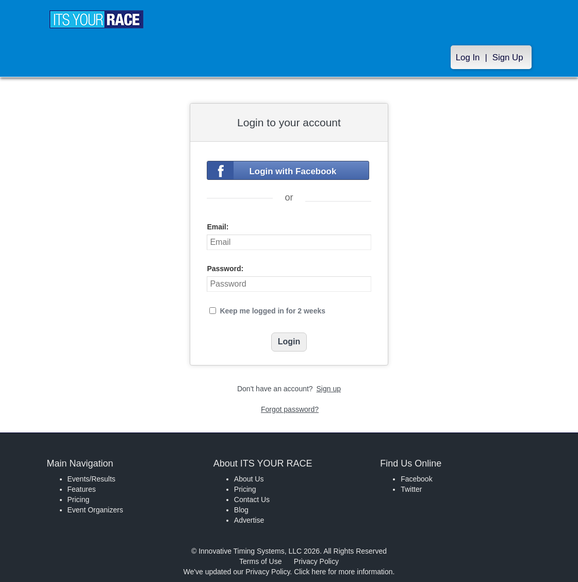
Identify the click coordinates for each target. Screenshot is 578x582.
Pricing (79, 499)
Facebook (416, 479)
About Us (249, 479)
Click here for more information (343, 572)
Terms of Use (260, 561)
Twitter (411, 489)
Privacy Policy (316, 561)
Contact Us (252, 499)
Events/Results (91, 479)
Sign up (329, 389)
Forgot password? (290, 409)
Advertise (249, 520)
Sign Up (507, 57)
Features (82, 489)
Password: (225, 268)
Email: (217, 227)
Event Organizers (95, 510)
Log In (468, 57)
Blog (241, 510)
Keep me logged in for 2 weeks (272, 311)
